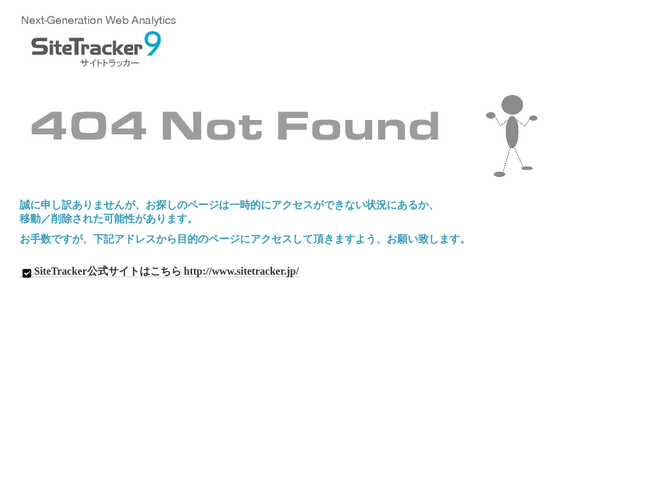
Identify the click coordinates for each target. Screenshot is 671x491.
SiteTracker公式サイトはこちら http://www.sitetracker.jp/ (159, 271)
